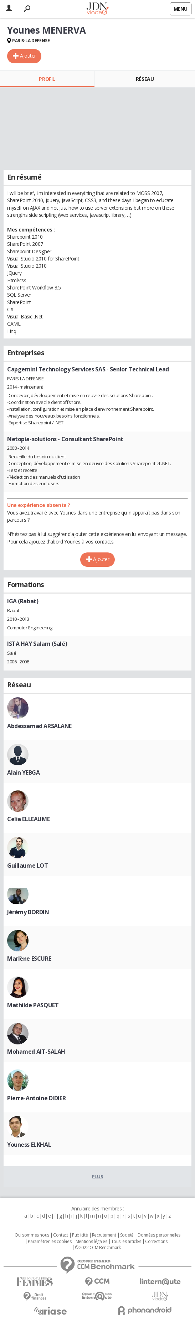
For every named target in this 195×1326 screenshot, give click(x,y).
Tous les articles (126, 1241)
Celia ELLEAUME (28, 819)
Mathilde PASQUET (32, 1005)
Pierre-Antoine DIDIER (36, 1098)
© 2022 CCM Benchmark (98, 1247)
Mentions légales (91, 1241)
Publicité (80, 1235)
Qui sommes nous (32, 1235)
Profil (47, 78)
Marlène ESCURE (29, 958)
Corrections (156, 1241)
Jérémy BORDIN (28, 912)
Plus (97, 1176)
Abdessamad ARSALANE (39, 726)
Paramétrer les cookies (49, 1241)
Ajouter (28, 55)
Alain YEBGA (23, 772)
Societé (127, 1235)
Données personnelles (159, 1235)
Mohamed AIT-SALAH (36, 1052)
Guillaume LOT (27, 865)
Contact (60, 1235)
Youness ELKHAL (29, 1145)
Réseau (145, 78)
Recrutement (104, 1235)
